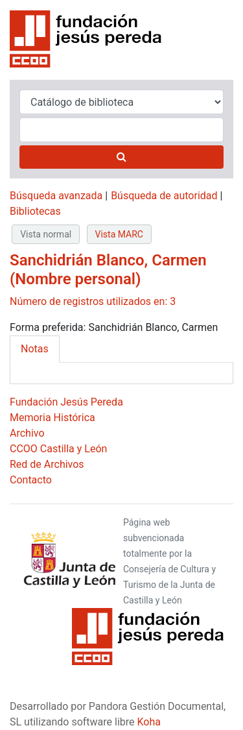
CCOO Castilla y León (58, 449)
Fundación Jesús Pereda (66, 402)
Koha (149, 722)
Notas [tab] (35, 349)
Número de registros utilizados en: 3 (93, 301)
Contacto (31, 480)
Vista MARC (119, 234)
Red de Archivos (47, 464)
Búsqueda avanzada (56, 195)
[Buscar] (121, 157)
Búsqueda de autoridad (164, 195)
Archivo (27, 433)
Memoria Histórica (52, 417)
